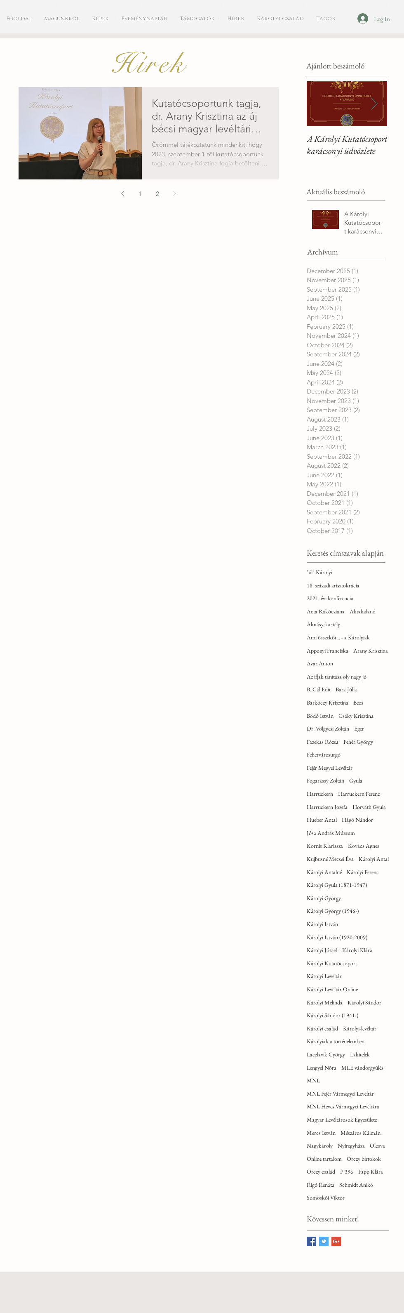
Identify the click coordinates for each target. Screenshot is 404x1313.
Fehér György (358, 741)
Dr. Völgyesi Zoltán (328, 728)
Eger (359, 728)
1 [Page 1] (140, 194)
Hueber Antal (322, 819)
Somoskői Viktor (326, 1197)
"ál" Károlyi (319, 572)
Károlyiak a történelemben (335, 1041)
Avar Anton (320, 663)
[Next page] (174, 193)
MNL (313, 1080)
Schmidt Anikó (356, 1184)
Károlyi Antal (374, 859)
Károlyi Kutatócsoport (332, 963)
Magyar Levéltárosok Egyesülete (342, 1119)
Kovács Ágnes (363, 845)
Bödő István (320, 715)
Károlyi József (322, 950)
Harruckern (320, 793)
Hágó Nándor (357, 819)
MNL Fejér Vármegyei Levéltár (340, 1093)
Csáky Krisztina (355, 715)
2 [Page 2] (157, 194)
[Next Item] (374, 103)
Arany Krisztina (370, 650)
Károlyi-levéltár (359, 1028)
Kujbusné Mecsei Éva (330, 859)
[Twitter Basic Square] (324, 1241)
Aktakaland (363, 611)
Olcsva (377, 1145)
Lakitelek (360, 1054)
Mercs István (321, 1132)
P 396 (346, 1171)
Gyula (355, 780)
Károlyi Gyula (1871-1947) (337, 885)
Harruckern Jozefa (327, 807)
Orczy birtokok (364, 1158)
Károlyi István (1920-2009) (337, 937)
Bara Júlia (346, 689)
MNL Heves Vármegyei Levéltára (343, 1106)
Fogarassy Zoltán (325, 780)
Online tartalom (324, 1158)
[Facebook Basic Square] (311, 1241)
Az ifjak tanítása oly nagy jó (336, 676)
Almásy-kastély (323, 624)
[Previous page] (122, 193)
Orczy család (321, 1171)
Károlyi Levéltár (324, 976)
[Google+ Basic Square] (336, 1241)
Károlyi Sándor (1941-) (332, 1015)
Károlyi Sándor (364, 1002)
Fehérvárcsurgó (324, 754)
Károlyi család (322, 1028)
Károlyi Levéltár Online (332, 989)
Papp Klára (370, 1171)
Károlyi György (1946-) (333, 911)
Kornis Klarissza (325, 845)
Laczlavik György (326, 1054)
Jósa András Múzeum (331, 833)
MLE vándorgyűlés (362, 1067)
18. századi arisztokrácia (333, 585)
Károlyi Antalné (324, 872)
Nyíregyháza (351, 1145)
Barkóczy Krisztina (327, 702)
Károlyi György (324, 898)
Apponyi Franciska (327, 650)
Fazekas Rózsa (322, 741)
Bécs (358, 702)
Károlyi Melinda (325, 1002)
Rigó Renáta (320, 1184)
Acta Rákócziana (326, 611)
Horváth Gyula (369, 807)
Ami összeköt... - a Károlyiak (338, 637)
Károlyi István (322, 924)
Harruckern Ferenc (359, 793)
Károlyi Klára (357, 950)
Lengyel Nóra (321, 1067)
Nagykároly (320, 1145)
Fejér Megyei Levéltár (329, 767)
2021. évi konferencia (330, 598)
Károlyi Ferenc (363, 872)
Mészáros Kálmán (361, 1132)
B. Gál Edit (319, 689)
